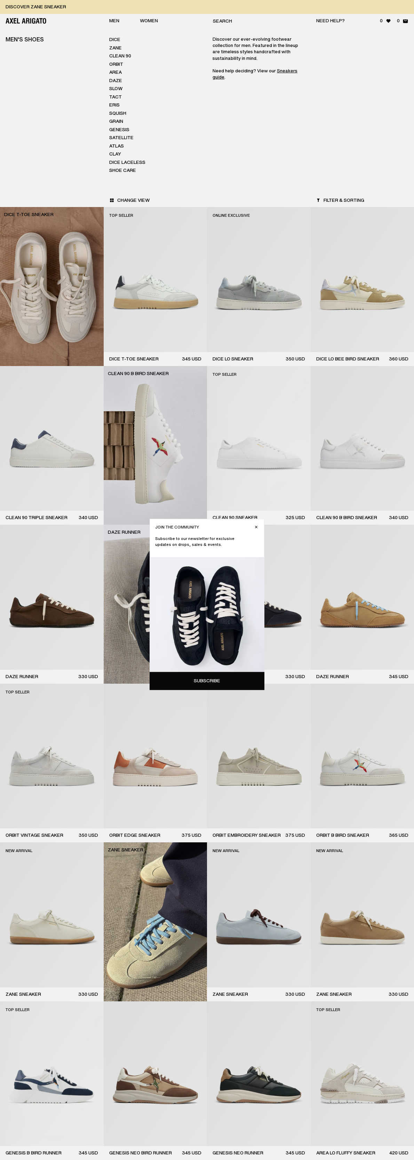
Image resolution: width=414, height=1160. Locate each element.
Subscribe (352, 190)
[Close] (401, 36)
